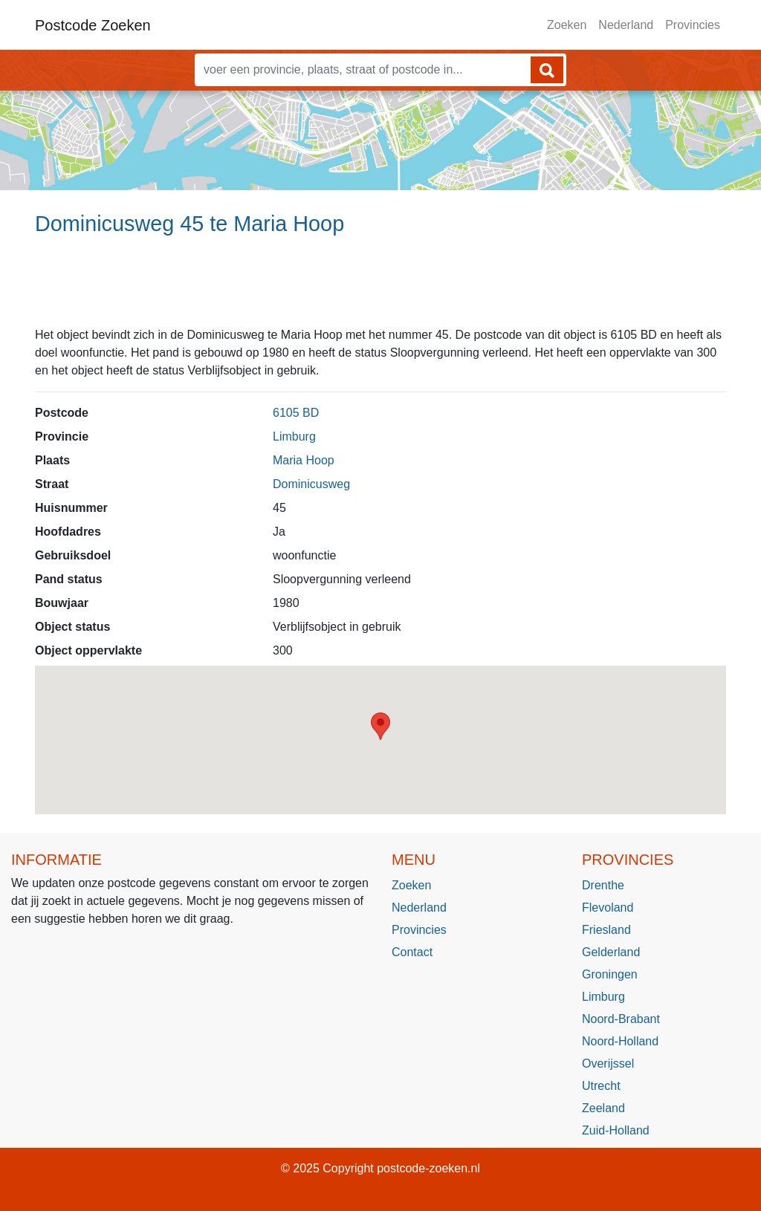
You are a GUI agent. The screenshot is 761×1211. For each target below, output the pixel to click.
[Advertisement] (380, 287)
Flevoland (607, 907)
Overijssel (608, 1063)
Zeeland (603, 1108)
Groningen (610, 974)
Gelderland (611, 952)
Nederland (625, 25)
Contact (412, 952)
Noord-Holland (620, 1041)
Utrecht (601, 1085)
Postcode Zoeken (93, 25)
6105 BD (296, 412)
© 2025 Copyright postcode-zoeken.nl (380, 1168)
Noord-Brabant (621, 1019)
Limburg (294, 436)
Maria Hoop (303, 460)
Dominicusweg (311, 484)
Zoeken (566, 25)
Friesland (606, 929)
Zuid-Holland (616, 1130)
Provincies (692, 25)
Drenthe (603, 885)
